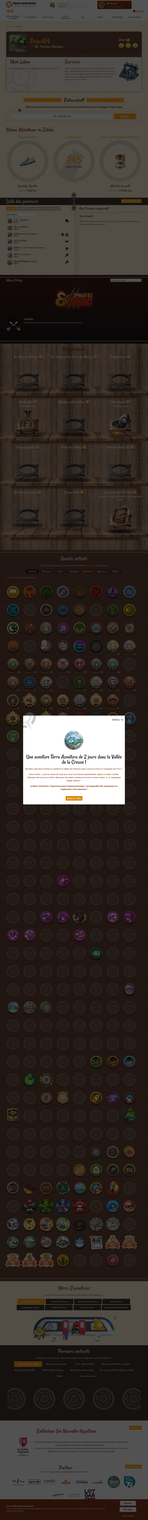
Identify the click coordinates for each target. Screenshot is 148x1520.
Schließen (119, 720)
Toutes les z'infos (74, 798)
